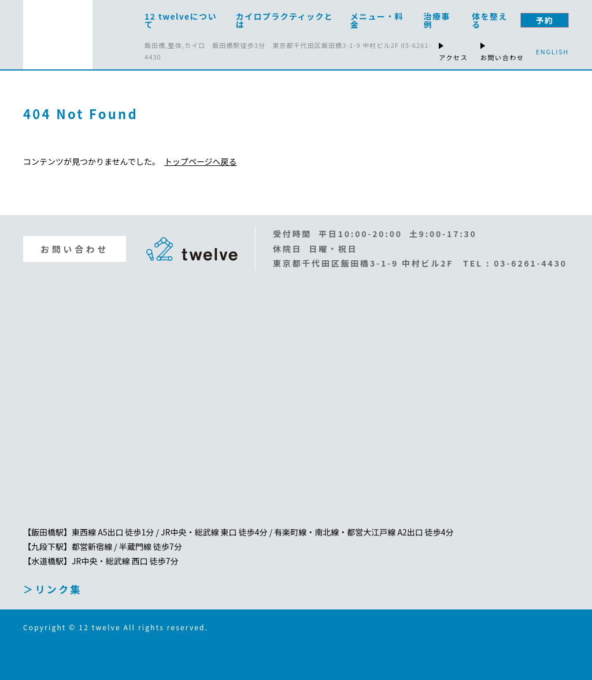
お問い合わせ (74, 249)
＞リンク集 (52, 589)
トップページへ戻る (200, 161)
